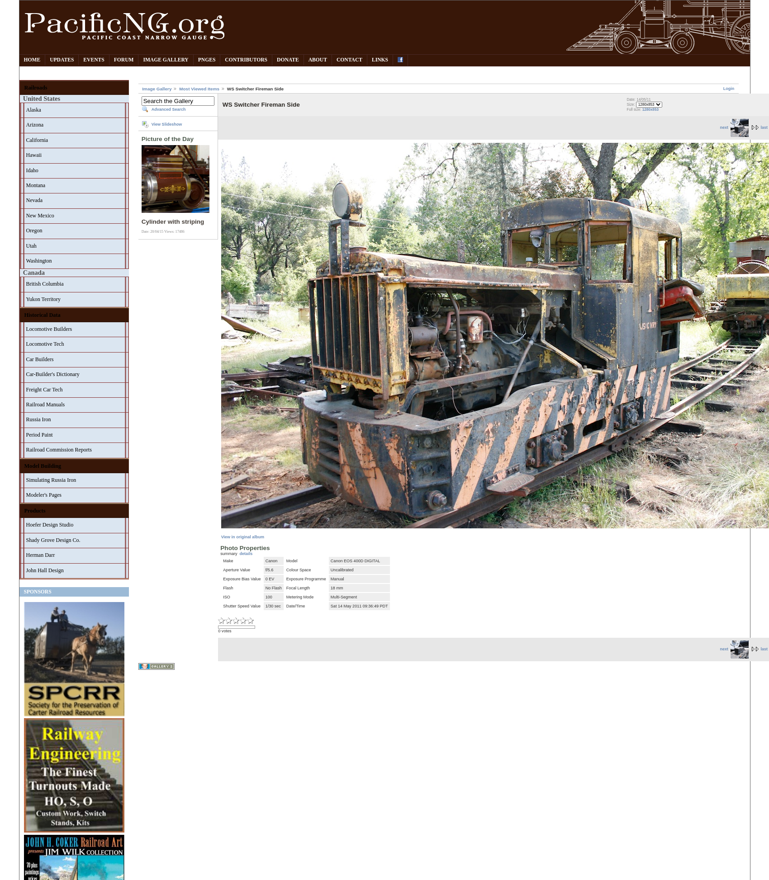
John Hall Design (45, 570)
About (318, 60)
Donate (288, 60)
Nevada (34, 200)
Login (729, 88)
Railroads (35, 88)
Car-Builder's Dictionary (53, 374)
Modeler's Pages (44, 495)
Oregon (34, 230)
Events (93, 60)
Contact (349, 60)
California (37, 140)
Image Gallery (165, 60)
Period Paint (39, 435)
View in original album (242, 537)
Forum (124, 60)
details (246, 553)
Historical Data (42, 315)
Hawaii (34, 155)
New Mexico (40, 215)
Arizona (35, 125)
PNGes (207, 60)
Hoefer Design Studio (50, 525)
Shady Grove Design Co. (53, 540)
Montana (36, 185)
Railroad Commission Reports (59, 450)
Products (35, 511)
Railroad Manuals (45, 404)
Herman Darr (40, 555)
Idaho (32, 170)
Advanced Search (169, 109)
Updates (62, 60)
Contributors (246, 60)
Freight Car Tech (44, 389)
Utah (31, 246)
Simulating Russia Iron (51, 480)
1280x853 (650, 110)
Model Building (43, 466)
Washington (39, 261)
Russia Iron (38, 419)
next (734, 127)
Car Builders (40, 359)
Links (380, 60)
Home (32, 60)
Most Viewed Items (199, 88)
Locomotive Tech (45, 344)
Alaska (33, 110)
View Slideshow (167, 124)
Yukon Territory (43, 299)
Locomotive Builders (49, 329)
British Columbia (45, 284)
